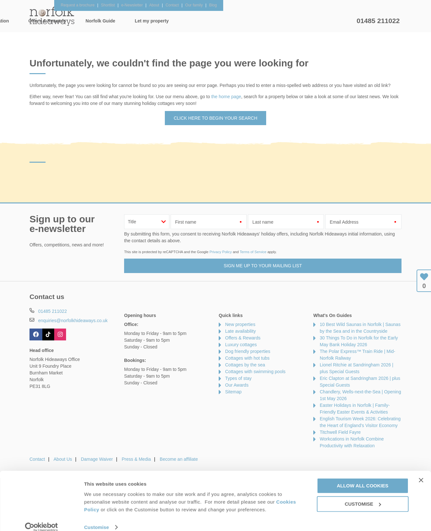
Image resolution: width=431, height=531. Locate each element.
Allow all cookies (362, 477)
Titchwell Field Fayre (340, 432)
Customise (96, 518)
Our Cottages (130, 20)
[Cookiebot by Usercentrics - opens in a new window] (41, 518)
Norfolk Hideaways (52, 16)
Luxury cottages (241, 344)
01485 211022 (378, 20)
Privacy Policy (220, 252)
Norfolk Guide (278, 20)
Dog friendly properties (247, 351)
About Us (63, 459)
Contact (37, 459)
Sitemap (233, 391)
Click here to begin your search (216, 118)
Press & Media (136, 459)
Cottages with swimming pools (255, 371)
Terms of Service (253, 252)
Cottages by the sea (245, 364)
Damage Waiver (97, 459)
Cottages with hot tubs (247, 358)
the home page (226, 96)
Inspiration (175, 20)
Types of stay (238, 378)
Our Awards (237, 385)
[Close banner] (421, 471)
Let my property (330, 20)
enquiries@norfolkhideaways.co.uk (73, 320)
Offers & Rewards (225, 20)
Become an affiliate (179, 459)
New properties (240, 324)
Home (90, 20)
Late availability (240, 331)
